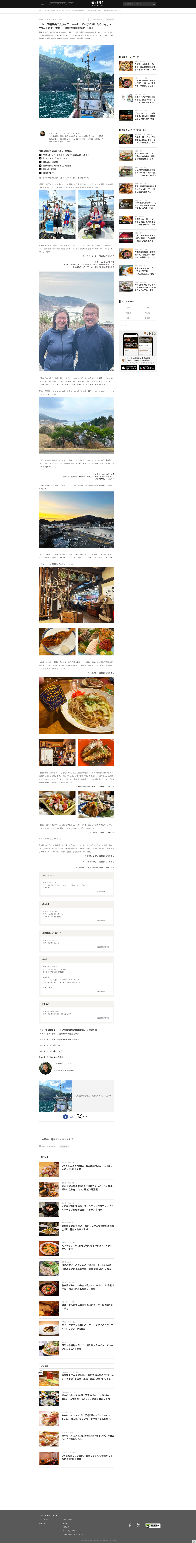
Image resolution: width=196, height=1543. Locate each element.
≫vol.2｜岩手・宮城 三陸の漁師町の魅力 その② (58, 1033)
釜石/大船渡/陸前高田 (97, 20)
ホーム (41, 11)
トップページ (44, 1519)
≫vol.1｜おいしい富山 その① (51, 1057)
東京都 (128, 312)
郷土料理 (110, 20)
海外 (147, 307)
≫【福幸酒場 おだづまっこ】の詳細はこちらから (94, 786)
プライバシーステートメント (73, 1534)
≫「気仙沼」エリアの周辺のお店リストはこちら (95, 867)
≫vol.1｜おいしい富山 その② (51, 1051)
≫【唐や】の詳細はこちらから (102, 832)
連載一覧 (42, 1523)
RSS (71, 4)
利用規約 (66, 1527)
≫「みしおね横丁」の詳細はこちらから (98, 861)
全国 (128, 307)
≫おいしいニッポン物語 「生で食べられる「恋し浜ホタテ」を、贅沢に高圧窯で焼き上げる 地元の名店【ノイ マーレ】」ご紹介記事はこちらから (88, 264)
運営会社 (66, 1523)
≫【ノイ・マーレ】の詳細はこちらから (98, 256)
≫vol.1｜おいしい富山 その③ (51, 1045)
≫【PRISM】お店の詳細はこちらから (99, 855)
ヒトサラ (122, 325)
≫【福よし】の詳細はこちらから (101, 672)
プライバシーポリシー (71, 1531)
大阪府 (147, 312)
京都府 (128, 318)
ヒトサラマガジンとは (58, 4)
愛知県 (147, 318)
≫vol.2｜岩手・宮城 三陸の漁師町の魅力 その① (58, 1039)
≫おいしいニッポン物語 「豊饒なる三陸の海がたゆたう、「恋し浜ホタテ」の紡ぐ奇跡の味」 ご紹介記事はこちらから (87, 476)
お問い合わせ (67, 1519)
